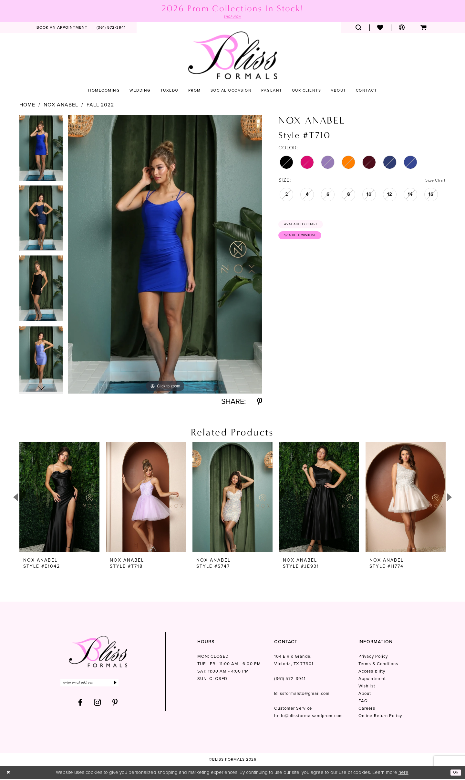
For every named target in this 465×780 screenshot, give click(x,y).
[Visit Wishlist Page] (380, 28)
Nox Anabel (61, 105)
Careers (366, 709)
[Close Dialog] (9, 773)
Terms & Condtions (378, 665)
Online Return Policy (380, 717)
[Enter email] (98, 685)
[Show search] (358, 28)
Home (27, 105)
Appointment (372, 680)
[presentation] (59, 499)
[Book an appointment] (62, 28)
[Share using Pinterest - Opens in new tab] (259, 402)
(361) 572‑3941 (289, 680)
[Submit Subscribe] (132, 685)
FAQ (363, 702)
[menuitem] (62, 28)
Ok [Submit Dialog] (454, 773)
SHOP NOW (232, 17)
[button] (402, 28)
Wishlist (366, 687)
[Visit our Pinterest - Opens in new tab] (115, 705)
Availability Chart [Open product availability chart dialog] (307, 226)
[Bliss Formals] (232, 56)
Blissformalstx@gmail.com (302, 695)
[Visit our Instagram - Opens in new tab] (97, 706)
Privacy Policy (373, 658)
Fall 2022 (100, 105)
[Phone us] (111, 28)
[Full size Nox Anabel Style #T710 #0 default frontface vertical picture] (165, 255)
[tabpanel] (41, 151)
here (403, 773)
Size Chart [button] (432, 181)
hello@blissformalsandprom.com (308, 717)
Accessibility (371, 672)
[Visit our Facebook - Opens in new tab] (80, 705)
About (364, 695)
